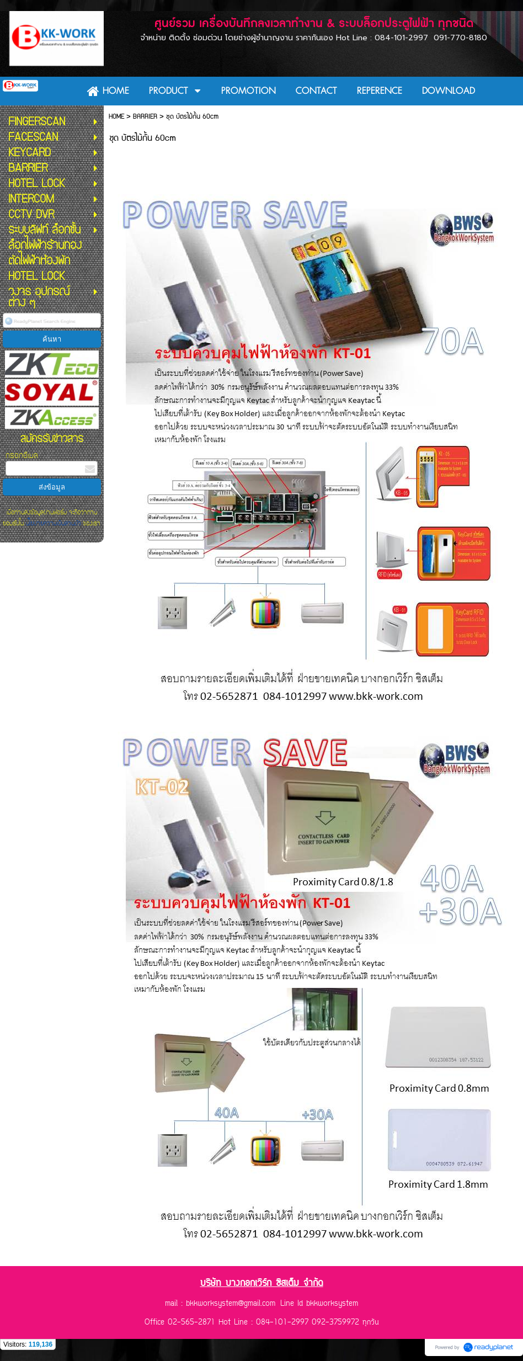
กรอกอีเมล (22, 455)
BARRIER (145, 117)
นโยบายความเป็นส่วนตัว (53, 523)
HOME (116, 117)
